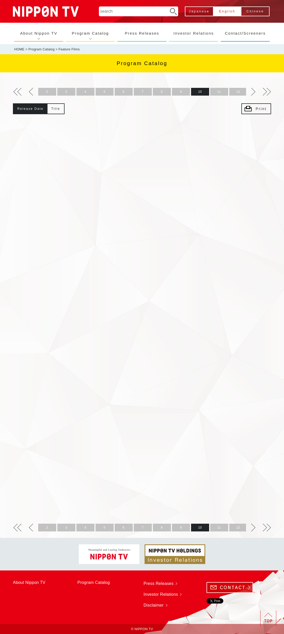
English (227, 11)
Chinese (255, 11)
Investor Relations (193, 33)
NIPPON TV (46, 11)
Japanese (199, 11)
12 (238, 92)
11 (219, 92)
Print (261, 109)
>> (17, 92)
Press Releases (142, 33)
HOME (19, 49)
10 (200, 92)
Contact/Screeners (245, 33)
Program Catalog (90, 33)
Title (55, 109)
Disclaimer (154, 605)
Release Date (30, 109)
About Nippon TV (38, 33)
